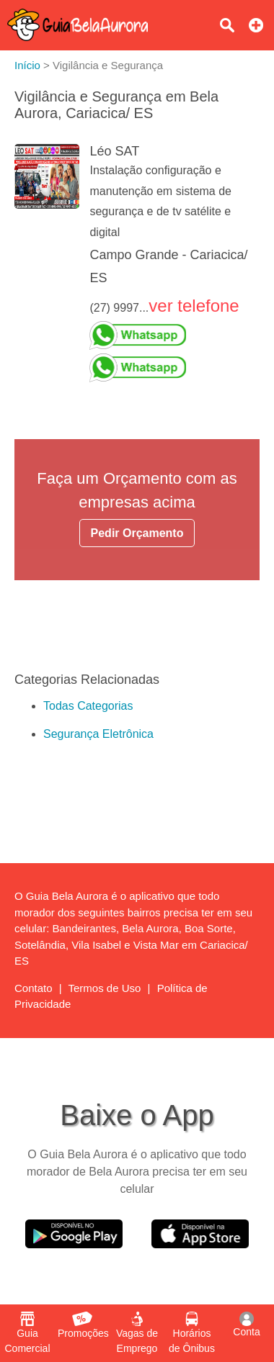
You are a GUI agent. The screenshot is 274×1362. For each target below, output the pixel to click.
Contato (33, 988)
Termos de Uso (104, 988)
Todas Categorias (88, 706)
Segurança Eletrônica (98, 734)
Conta (246, 1325)
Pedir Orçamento (137, 533)
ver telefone (194, 305)
